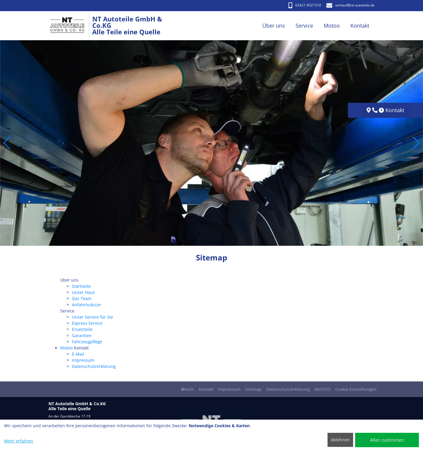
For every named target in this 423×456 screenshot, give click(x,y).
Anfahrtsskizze (86, 304)
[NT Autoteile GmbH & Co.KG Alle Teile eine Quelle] (70, 25)
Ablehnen (340, 439)
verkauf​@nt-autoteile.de (350, 5)
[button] (7, 143)
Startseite (81, 286)
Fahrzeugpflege (87, 341)
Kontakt (206, 389)
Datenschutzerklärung (94, 366)
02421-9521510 (304, 5)
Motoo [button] (332, 25)
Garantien (82, 335)
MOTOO (322, 389)
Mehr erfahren (18, 441)
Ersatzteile (82, 329)
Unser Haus (83, 292)
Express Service (87, 323)
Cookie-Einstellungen (356, 389)
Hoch (187, 389)
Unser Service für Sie (92, 317)
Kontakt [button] (359, 25)
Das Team (81, 298)
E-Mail (78, 354)
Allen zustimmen (387, 440)
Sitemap (253, 389)
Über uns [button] (273, 25)
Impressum (83, 360)
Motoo (66, 348)
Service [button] (304, 25)
